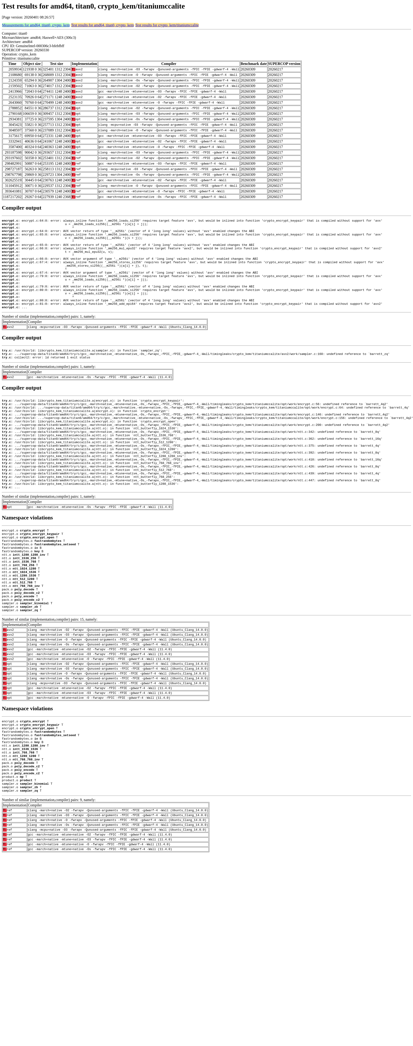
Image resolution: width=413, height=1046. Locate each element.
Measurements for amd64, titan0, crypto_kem (36, 25)
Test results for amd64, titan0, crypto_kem (102, 25)
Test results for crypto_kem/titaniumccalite (167, 25)
